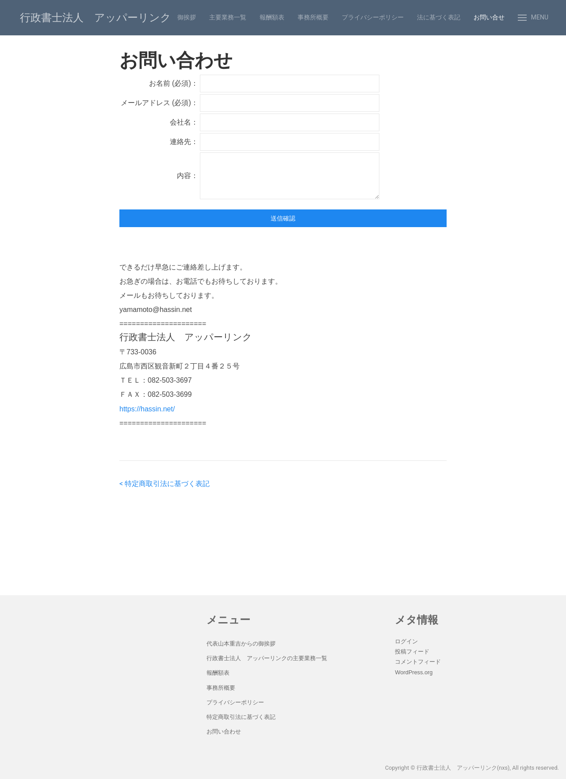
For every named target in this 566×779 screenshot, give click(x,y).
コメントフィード (418, 661)
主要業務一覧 (227, 17)
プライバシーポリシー (373, 17)
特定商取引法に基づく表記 (241, 717)
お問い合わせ (224, 731)
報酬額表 (272, 17)
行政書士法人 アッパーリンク (95, 17)
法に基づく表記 (438, 17)
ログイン (406, 641)
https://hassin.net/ (147, 409)
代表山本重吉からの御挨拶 (241, 643)
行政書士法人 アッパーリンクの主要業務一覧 (267, 658)
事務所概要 (313, 17)
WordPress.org (413, 672)
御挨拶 (186, 17)
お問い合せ (489, 17)
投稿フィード (412, 651)
